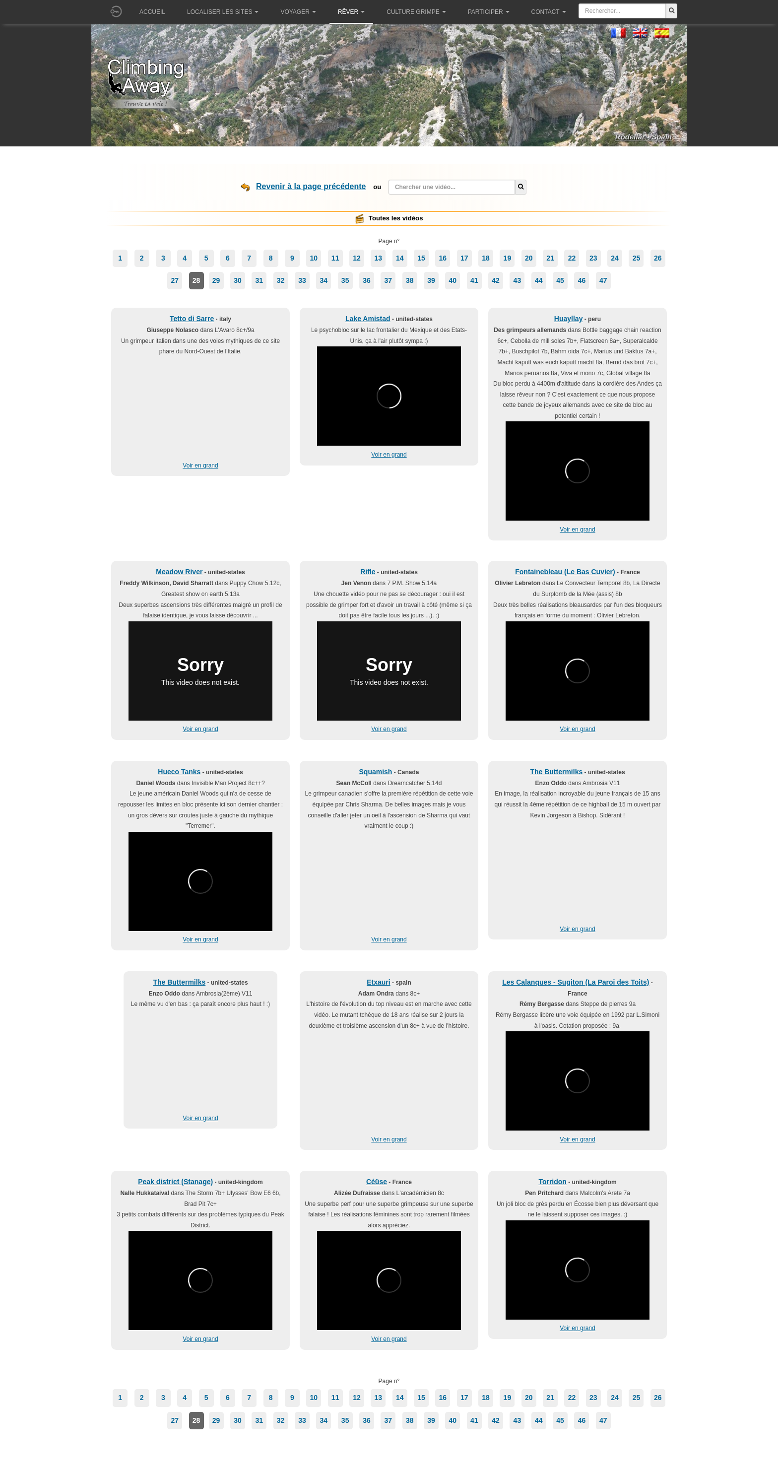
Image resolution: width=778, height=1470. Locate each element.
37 (388, 280)
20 (529, 258)
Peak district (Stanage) (175, 1182)
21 (550, 258)
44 (539, 280)
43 (517, 280)
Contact (548, 11)
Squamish (375, 772)
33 (302, 280)
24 (615, 258)
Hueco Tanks (179, 772)
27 (175, 280)
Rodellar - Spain (643, 137)
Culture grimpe (416, 11)
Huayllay (568, 319)
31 (259, 280)
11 (335, 258)
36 (367, 280)
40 (453, 280)
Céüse (376, 1182)
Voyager (298, 11)
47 (603, 280)
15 (421, 258)
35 (345, 280)
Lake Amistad (367, 319)
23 (593, 258)
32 (281, 280)
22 (572, 258)
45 (560, 280)
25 (637, 258)
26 (658, 258)
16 (443, 258)
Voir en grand (200, 465)
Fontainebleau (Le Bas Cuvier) (565, 572)
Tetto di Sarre (192, 319)
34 (324, 280)
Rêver (351, 11)
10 (314, 258)
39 (431, 280)
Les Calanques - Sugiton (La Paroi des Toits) (575, 982)
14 (400, 258)
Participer (489, 11)
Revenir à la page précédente (311, 186)
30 (238, 280)
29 (216, 280)
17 (464, 258)
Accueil (152, 11)
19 (508, 258)
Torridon (552, 1182)
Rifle (367, 572)
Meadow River (179, 572)
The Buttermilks (556, 772)
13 (379, 258)
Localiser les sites (223, 11)
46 (582, 280)
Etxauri (378, 982)
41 (474, 280)
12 (357, 258)
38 (410, 280)
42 (496, 280)
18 (486, 258)
